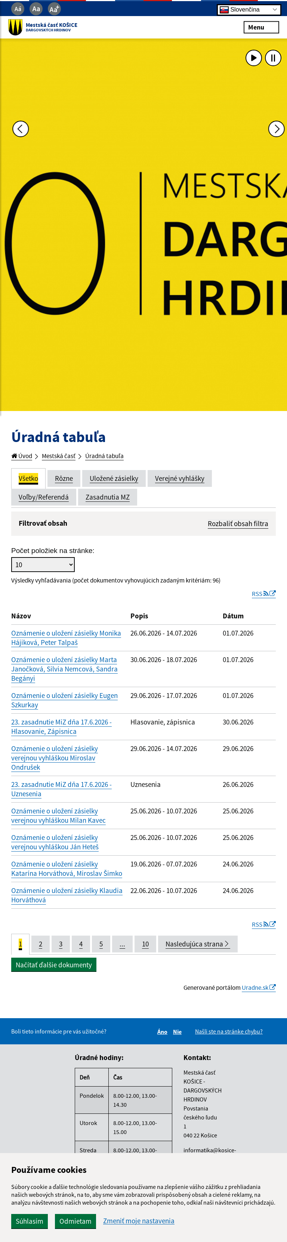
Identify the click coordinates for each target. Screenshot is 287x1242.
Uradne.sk (256, 994)
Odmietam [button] (75, 1221)
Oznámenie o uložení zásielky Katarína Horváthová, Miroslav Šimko (66, 874)
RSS (262, 598)
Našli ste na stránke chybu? (229, 1038)
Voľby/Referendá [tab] (44, 498)
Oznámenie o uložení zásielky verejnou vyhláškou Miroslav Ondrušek (54, 763)
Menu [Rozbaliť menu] (258, 27)
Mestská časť (64, 456)
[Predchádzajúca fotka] (14, 225)
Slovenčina (240, 9)
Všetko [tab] (28, 479)
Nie (178, 1039)
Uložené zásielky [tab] (114, 479)
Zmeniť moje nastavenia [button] (139, 1220)
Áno (163, 1039)
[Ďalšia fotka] (273, 225)
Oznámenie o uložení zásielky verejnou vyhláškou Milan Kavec (58, 821)
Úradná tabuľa (114, 456)
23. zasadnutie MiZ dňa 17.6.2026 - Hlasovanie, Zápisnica (61, 732)
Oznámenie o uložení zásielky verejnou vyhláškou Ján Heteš (55, 847)
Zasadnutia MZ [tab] (108, 498)
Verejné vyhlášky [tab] (179, 479)
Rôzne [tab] (64, 479)
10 (145, 950)
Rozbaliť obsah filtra (238, 524)
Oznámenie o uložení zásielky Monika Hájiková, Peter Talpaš (66, 643)
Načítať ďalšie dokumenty (54, 971)
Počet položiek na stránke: (53, 553)
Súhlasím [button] (29, 1221)
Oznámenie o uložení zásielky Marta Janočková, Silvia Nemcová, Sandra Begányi (64, 674)
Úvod (23, 456)
